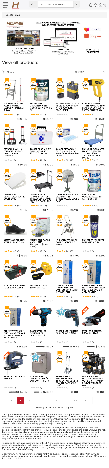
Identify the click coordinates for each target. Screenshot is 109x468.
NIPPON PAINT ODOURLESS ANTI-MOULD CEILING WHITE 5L (41, 107)
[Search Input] (56, 4)
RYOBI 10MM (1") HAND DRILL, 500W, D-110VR (67, 332)
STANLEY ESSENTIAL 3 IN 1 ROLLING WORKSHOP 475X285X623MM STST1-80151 (67, 107)
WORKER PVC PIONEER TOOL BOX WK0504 (14, 286)
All (33, 4)
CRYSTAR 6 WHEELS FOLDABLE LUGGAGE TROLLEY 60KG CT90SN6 (13, 152)
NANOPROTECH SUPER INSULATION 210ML (93, 241)
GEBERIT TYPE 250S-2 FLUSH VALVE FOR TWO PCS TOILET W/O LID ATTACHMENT (93, 289)
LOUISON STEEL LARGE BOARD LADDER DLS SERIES (66, 242)
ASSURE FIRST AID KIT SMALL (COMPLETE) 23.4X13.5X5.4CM (40, 151)
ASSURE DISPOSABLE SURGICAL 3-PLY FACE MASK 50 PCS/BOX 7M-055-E (67, 152)
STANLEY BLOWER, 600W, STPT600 (38, 286)
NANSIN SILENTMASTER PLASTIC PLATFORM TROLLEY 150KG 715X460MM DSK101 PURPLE (93, 153)
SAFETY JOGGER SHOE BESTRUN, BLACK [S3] (14, 241)
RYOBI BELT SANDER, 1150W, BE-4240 (92, 332)
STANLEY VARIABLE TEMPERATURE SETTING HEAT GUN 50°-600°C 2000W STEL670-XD (93, 107)
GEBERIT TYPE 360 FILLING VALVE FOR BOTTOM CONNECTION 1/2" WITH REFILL (67, 289)
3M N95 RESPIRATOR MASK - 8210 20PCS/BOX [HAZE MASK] (40, 243)
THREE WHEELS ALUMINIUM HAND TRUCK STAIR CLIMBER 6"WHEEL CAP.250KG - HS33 (67, 381)
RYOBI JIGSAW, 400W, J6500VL (14, 377)
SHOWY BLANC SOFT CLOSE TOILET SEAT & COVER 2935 (14, 196)
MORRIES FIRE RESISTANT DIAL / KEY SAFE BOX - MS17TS (40, 378)
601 (75, 400)
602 (86, 400)
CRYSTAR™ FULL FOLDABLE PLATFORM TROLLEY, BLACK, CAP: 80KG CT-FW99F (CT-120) (41, 199)
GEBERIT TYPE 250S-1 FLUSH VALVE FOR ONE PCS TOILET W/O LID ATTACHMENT (14, 334)
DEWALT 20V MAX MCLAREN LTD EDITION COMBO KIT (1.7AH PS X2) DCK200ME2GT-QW (93, 381)
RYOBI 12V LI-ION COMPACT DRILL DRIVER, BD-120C (38, 333)
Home (17, 15)
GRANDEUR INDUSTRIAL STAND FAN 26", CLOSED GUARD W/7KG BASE (67, 198)
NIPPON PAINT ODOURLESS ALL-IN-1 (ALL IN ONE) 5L (92, 196)
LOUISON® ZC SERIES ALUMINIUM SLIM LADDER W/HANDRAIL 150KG (14, 107)
